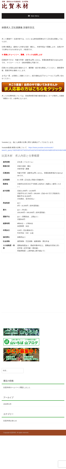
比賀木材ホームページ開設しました (16, 387)
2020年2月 (7, 404)
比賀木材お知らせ (10, 421)
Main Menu (35, 16)
